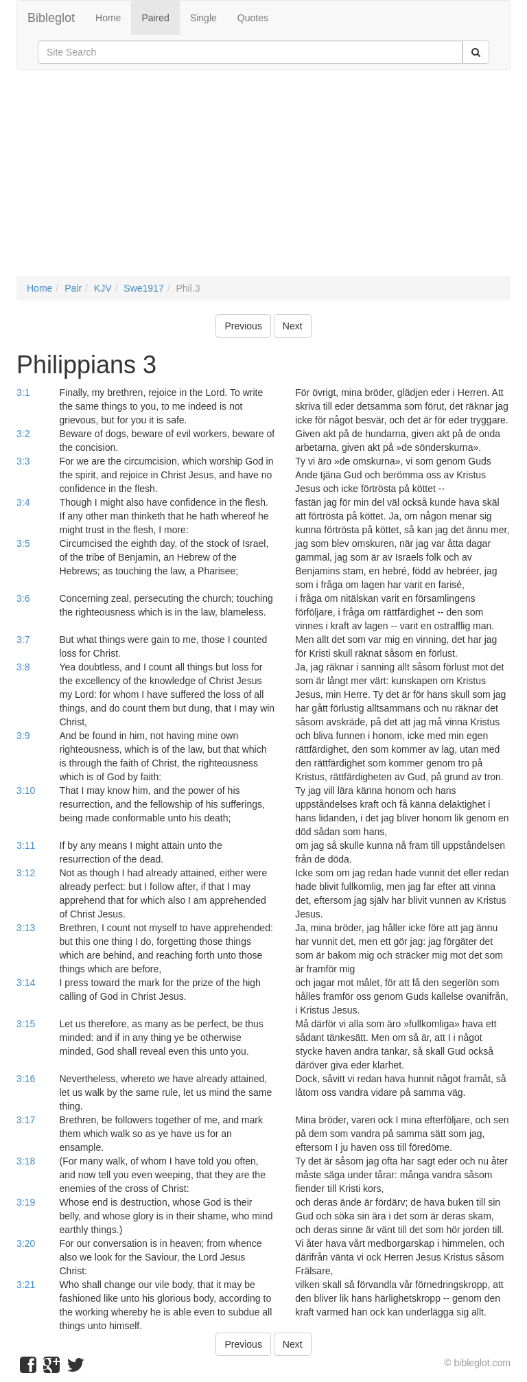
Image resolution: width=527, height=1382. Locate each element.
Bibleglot (51, 18)
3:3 (23, 461)
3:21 (25, 1284)
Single (203, 17)
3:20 (25, 1243)
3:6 (23, 598)
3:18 (25, 1161)
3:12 (25, 872)
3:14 (25, 982)
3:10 (25, 790)
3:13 (25, 927)
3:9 (23, 735)
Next (293, 325)
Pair (73, 288)
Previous (242, 325)
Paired (155, 17)
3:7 (23, 639)
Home (108, 17)
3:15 (25, 1023)
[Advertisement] (263, 180)
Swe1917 (143, 288)
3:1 (23, 392)
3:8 (23, 666)
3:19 (25, 1202)
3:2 (23, 433)
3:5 (23, 543)
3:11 (25, 845)
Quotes (252, 17)
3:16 (25, 1078)
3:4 (23, 502)
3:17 (25, 1119)
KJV (103, 288)
